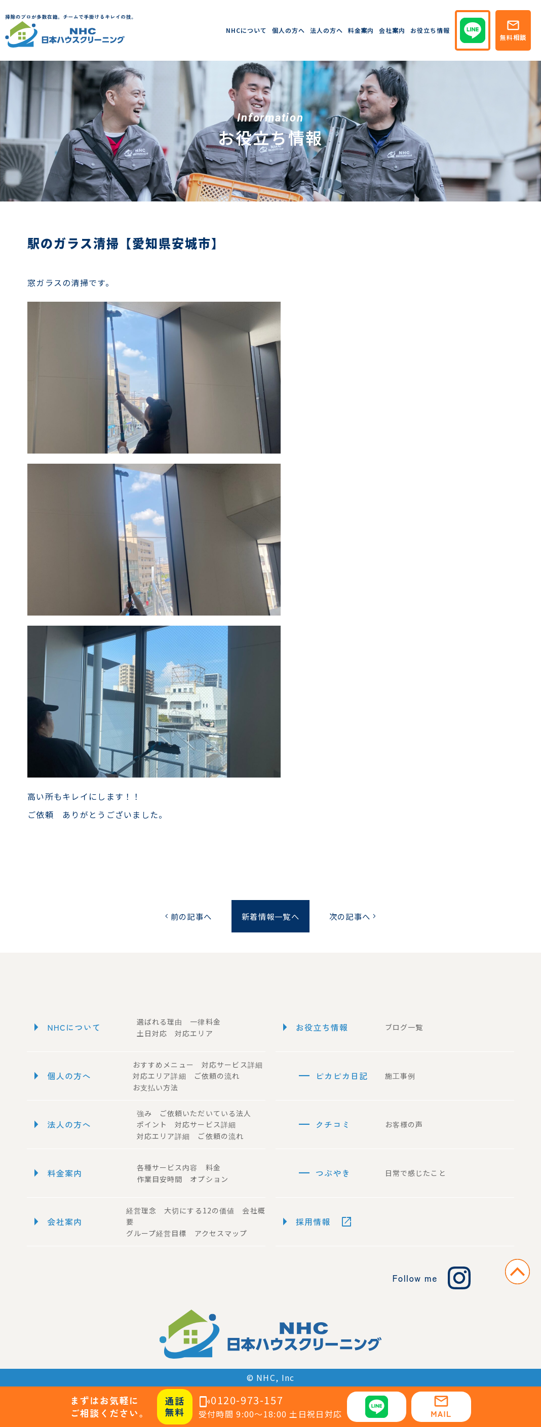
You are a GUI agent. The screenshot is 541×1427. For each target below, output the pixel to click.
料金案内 (361, 30)
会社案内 (392, 30)
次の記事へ (357, 916)
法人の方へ (326, 30)
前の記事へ (183, 916)
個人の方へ (288, 30)
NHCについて (246, 30)
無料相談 (513, 30)
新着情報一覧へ (270, 916)
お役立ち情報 (430, 30)
